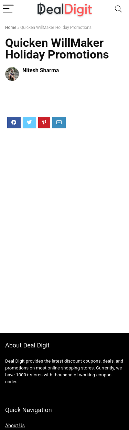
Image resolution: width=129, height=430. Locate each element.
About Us (15, 425)
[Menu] (8, 9)
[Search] (118, 9)
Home (10, 27)
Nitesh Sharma (40, 70)
